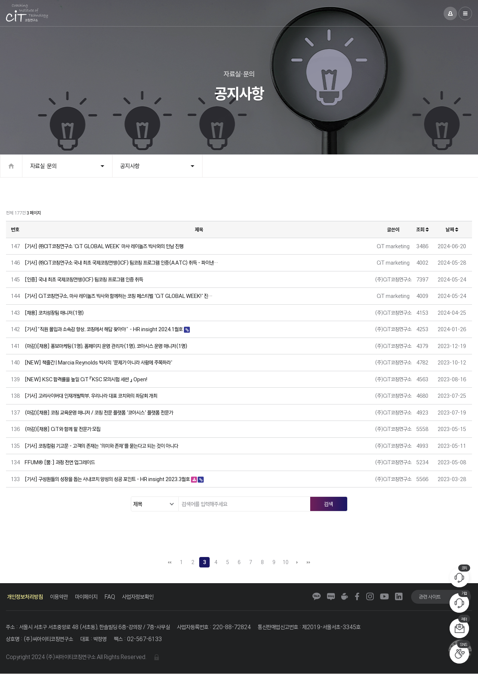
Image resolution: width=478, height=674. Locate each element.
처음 (169, 562)
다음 (297, 562)
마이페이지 (86, 596)
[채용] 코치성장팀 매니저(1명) (54, 313)
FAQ (110, 596)
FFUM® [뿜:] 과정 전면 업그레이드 (60, 462)
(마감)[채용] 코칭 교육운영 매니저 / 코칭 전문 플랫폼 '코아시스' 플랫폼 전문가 (99, 412)
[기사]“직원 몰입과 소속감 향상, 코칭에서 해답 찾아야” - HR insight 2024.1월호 (104, 329)
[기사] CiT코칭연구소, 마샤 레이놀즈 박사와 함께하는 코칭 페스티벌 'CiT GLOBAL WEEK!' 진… (118, 296)
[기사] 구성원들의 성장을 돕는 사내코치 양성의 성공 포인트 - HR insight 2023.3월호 (108, 479)
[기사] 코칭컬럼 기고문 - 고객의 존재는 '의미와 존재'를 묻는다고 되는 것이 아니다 (101, 446)
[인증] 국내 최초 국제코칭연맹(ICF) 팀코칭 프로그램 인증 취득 (84, 279)
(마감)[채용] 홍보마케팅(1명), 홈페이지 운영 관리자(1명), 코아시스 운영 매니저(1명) (106, 346)
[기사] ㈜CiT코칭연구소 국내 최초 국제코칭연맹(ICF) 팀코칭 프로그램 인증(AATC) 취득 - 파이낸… (121, 262)
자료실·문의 (43, 166)
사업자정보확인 (138, 596)
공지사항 (130, 166)
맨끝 (308, 562)
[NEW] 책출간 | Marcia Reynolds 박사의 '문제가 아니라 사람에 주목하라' (98, 362)
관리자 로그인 (156, 658)
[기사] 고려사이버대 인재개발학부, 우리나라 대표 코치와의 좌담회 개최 (91, 396)
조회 (422, 230)
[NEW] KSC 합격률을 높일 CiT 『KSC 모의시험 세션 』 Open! (86, 379)
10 (286, 562)
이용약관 (59, 596)
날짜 (452, 230)
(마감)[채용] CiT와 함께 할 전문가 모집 (63, 429)
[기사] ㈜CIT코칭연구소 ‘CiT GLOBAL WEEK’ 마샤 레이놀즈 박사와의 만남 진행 (104, 246)
